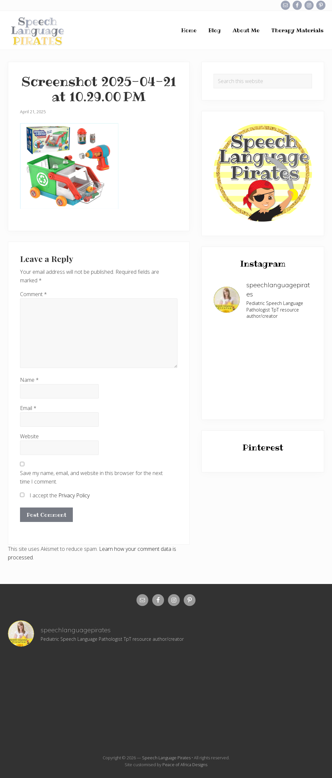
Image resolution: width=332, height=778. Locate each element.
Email (28, 408)
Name (29, 379)
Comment (33, 294)
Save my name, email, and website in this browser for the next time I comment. (91, 477)
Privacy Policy (74, 495)
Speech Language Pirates (166, 758)
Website (29, 436)
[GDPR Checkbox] (22, 495)
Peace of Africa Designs (184, 764)
